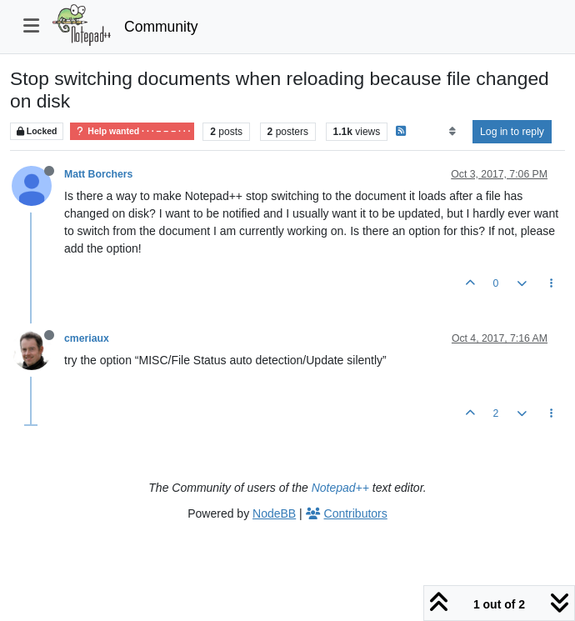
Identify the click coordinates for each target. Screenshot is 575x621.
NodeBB (274, 513)
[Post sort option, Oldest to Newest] (452, 131)
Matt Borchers (98, 174)
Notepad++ (340, 487)
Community (161, 26)
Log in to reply (512, 132)
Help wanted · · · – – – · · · (132, 131)
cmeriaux (86, 338)
